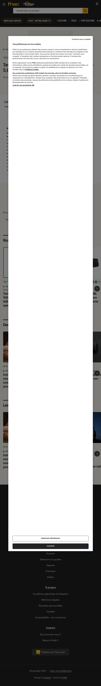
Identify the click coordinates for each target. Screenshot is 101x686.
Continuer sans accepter (81, 39)
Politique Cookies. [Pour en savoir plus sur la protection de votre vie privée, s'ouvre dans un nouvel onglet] (32, 70)
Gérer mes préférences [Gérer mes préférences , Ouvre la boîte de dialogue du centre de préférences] (50, 538)
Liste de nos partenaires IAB (23, 85)
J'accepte (50, 546)
